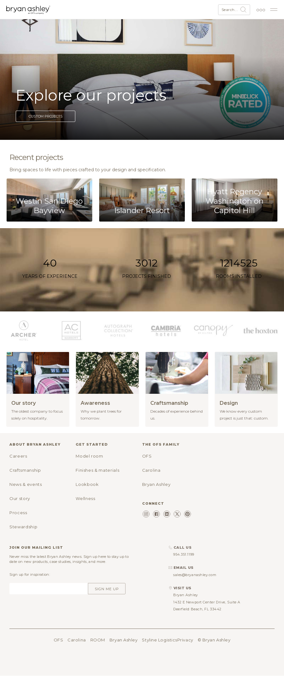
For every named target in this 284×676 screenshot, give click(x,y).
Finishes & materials (97, 470)
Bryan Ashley (156, 484)
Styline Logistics (159, 639)
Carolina (151, 470)
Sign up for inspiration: (29, 574)
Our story (19, 498)
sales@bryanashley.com (195, 575)
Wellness (85, 498)
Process (18, 512)
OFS (147, 456)
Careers (18, 456)
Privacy (185, 639)
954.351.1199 (183, 554)
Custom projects (45, 116)
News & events (25, 484)
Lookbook (87, 484)
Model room (89, 456)
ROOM (97, 639)
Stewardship (23, 526)
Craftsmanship (25, 470)
